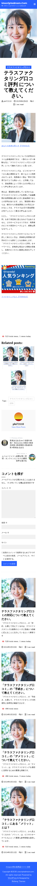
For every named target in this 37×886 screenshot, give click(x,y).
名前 (4, 523)
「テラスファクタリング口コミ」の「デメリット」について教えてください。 (17, 756)
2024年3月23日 (9, 647)
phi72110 (7, 101)
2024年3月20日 (9, 714)
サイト (4, 542)
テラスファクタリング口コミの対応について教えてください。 (18, 615)
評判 (11, 403)
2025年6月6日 (21, 101)
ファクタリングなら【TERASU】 (14, 297)
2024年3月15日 (9, 782)
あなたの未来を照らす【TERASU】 (15, 146)
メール (5, 532)
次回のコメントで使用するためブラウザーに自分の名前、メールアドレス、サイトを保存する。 (19, 555)
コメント (6, 488)
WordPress (12, 878)
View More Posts (18, 427)
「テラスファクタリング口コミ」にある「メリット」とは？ (17, 823)
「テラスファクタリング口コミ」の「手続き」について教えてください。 (17, 688)
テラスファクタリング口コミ (18, 67)
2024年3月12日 (9, 852)
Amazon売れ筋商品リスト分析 (18, 867)
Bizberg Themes (18, 881)
